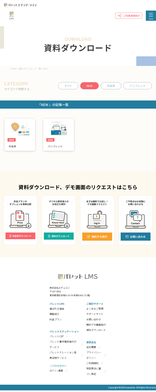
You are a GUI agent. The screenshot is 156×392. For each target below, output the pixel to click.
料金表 (111, 86)
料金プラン (56, 321)
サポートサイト (94, 315)
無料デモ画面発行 (96, 326)
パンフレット (138, 86)
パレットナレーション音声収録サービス (63, 356)
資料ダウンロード (96, 331)
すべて (68, 86)
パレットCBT (57, 338)
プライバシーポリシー (93, 356)
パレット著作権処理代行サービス (63, 346)
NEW (89, 86)
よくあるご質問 (94, 310)
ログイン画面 (56, 372)
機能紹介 (54, 315)
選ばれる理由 (57, 310)
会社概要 (91, 348)
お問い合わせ (93, 321)
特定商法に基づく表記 (93, 372)
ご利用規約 (92, 364)
